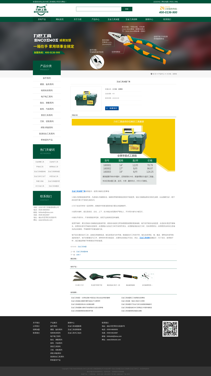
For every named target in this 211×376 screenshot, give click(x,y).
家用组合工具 (53, 167)
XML (176, 2)
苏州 (128, 374)
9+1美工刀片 (79, 285)
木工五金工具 (39, 186)
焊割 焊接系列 (47, 127)
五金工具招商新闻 (74, 329)
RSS (171, 2)
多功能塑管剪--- (147, 285)
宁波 (125, 374)
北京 (102, 374)
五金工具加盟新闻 (74, 326)
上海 (105, 374)
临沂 (122, 374)
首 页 (154, 74)
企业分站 (156, 2)
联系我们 (167, 19)
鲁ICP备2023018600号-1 (95, 371)
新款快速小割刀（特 (113, 285)
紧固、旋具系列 (47, 84)
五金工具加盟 (113, 19)
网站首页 (60, 19)
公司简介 (36, 326)
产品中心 (95, 19)
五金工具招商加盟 (54, 171)
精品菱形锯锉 (130, 285)
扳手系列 (47, 78)
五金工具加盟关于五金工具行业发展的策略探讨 (136, 304)
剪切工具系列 (47, 115)
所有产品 (42, 19)
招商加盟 (36, 329)
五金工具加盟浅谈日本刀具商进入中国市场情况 (136, 307)
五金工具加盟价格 (40, 171)
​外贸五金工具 (53, 176)
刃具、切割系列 (47, 121)
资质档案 (121, 371)
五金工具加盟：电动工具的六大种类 (133, 301)
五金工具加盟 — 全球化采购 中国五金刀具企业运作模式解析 (90, 298)
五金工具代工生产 (40, 176)
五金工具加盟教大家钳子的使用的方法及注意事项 (87, 307)
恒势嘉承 (115, 371)
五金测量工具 (39, 162)
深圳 (108, 374)
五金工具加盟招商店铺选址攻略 (131, 311)
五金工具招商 (131, 19)
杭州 (98, 374)
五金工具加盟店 (54, 186)
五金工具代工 (134, 369)
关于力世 (78, 19)
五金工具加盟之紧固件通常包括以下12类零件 (85, 301)
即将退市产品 (47, 140)
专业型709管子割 (96, 285)
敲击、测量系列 (47, 103)
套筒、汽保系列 (47, 109)
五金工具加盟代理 (54, 181)
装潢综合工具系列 (47, 134)
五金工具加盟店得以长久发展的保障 (82, 304)
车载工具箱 (39, 181)
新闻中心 (149, 19)
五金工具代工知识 (74, 333)
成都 (118, 374)
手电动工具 (39, 167)
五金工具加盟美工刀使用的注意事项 (133, 298)
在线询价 (112, 108)
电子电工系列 (47, 97)
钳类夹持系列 (47, 90)
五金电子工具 (53, 162)
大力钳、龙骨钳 (172, 74)
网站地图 (165, 2)
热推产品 (84, 374)
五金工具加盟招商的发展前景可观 (82, 311)
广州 (112, 374)
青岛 (115, 374)
